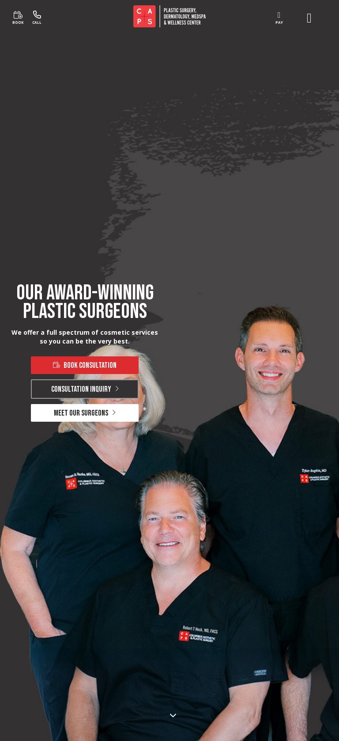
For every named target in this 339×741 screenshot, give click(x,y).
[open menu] (309, 18)
